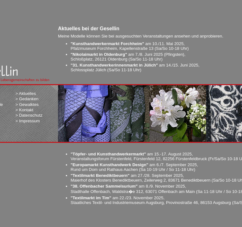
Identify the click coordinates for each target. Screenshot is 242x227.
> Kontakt (24, 110)
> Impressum (27, 121)
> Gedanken (26, 98)
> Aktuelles (25, 93)
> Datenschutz (29, 115)
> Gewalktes (27, 104)
